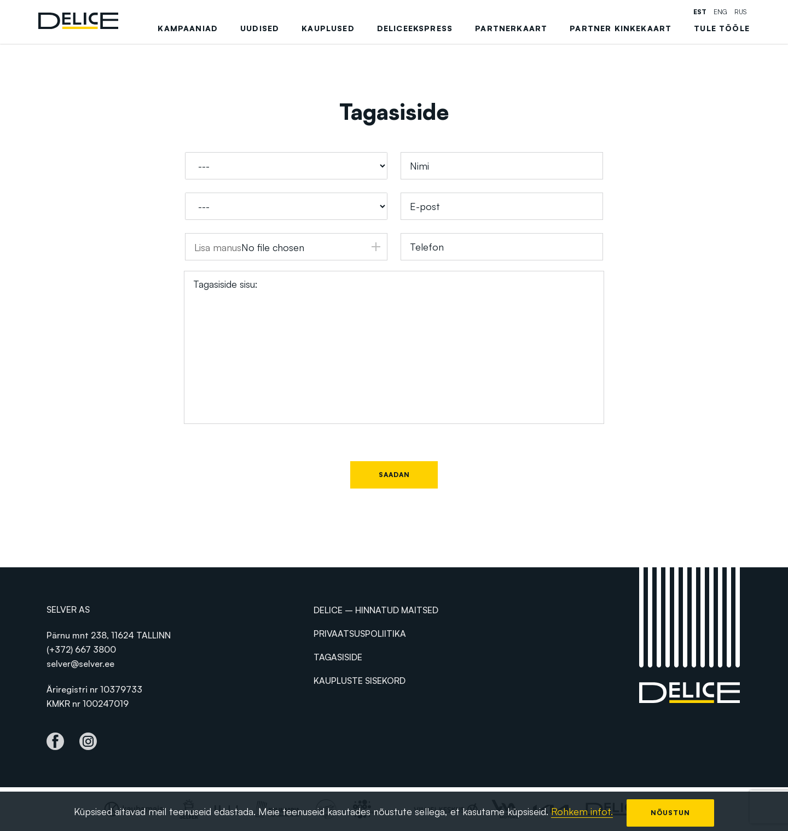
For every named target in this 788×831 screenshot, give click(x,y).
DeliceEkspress (415, 28)
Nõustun (670, 813)
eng (720, 12)
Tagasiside (338, 657)
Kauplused (328, 28)
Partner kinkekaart (620, 28)
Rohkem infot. (582, 811)
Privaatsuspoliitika (360, 633)
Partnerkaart (511, 28)
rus (740, 12)
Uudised (259, 28)
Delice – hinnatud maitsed (376, 610)
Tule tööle (722, 28)
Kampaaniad (188, 28)
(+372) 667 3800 (81, 649)
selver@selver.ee (80, 663)
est (699, 12)
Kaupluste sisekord (359, 680)
